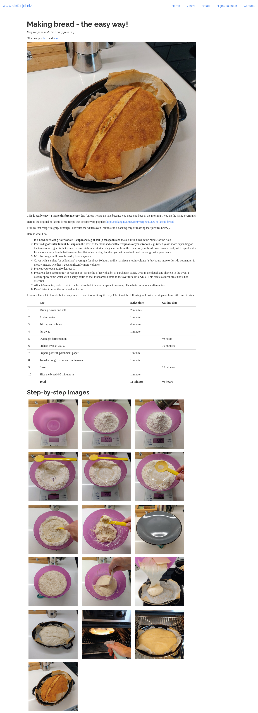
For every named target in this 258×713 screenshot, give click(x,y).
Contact (249, 6)
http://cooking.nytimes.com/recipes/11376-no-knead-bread (140, 221)
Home (176, 6)
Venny (191, 6)
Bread (206, 6)
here (45, 38)
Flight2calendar (226, 6)
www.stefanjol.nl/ (17, 6)
